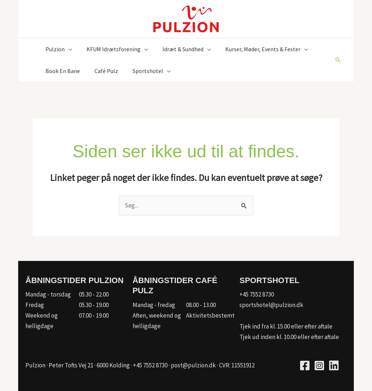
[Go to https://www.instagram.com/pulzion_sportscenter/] (319, 366)
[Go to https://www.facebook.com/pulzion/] (304, 366)
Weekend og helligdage (41, 320)
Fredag (34, 305)
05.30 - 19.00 (94, 305)
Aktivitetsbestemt (210, 315)
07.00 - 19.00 (94, 315)
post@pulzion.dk (193, 365)
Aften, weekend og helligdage (157, 320)
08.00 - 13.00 (201, 305)
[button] (68, 49)
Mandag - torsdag (48, 294)
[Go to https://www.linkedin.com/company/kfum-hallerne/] (333, 366)
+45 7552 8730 (256, 294)
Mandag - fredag (154, 305)
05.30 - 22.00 (94, 294)
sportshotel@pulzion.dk (271, 305)
